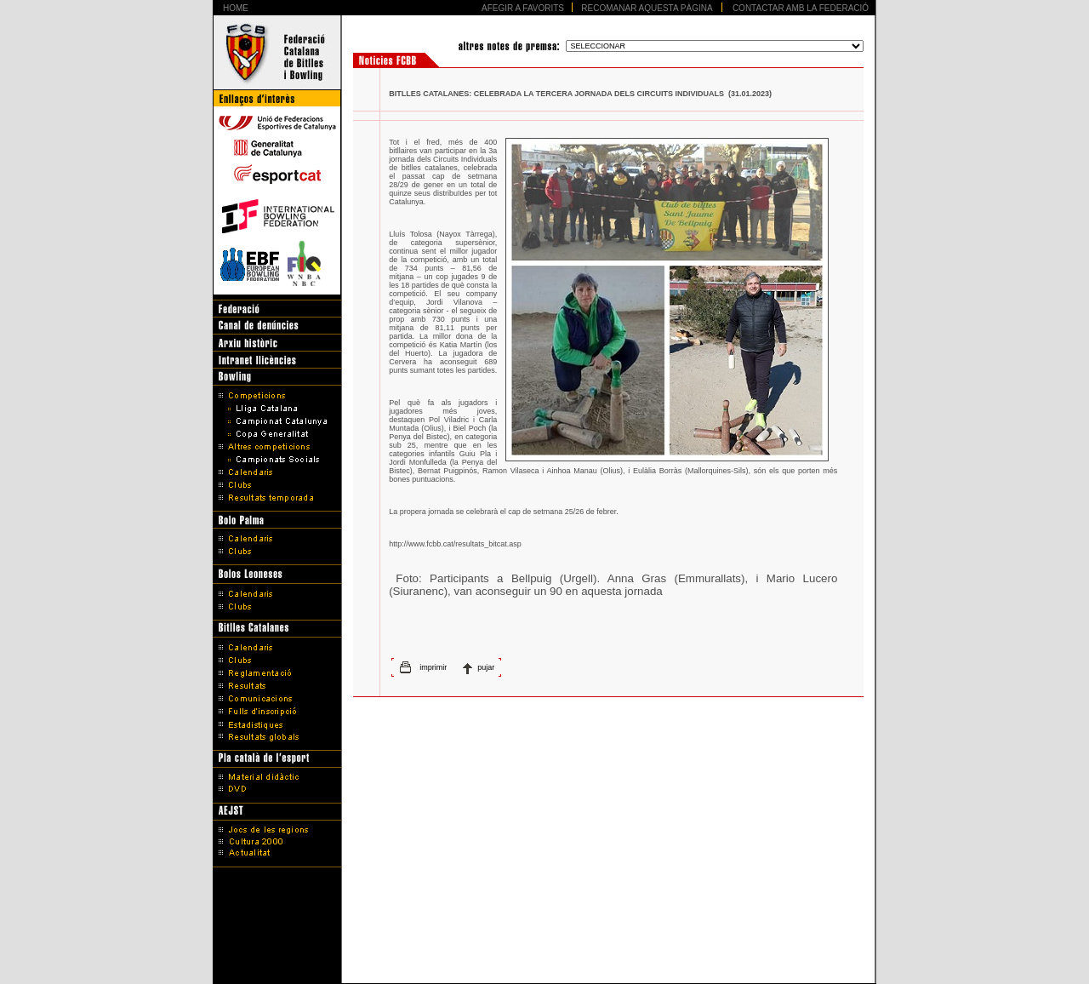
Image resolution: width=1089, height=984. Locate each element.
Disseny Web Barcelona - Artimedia (544, 966)
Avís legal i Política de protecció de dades (545, 943)
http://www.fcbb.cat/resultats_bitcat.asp (455, 544)
